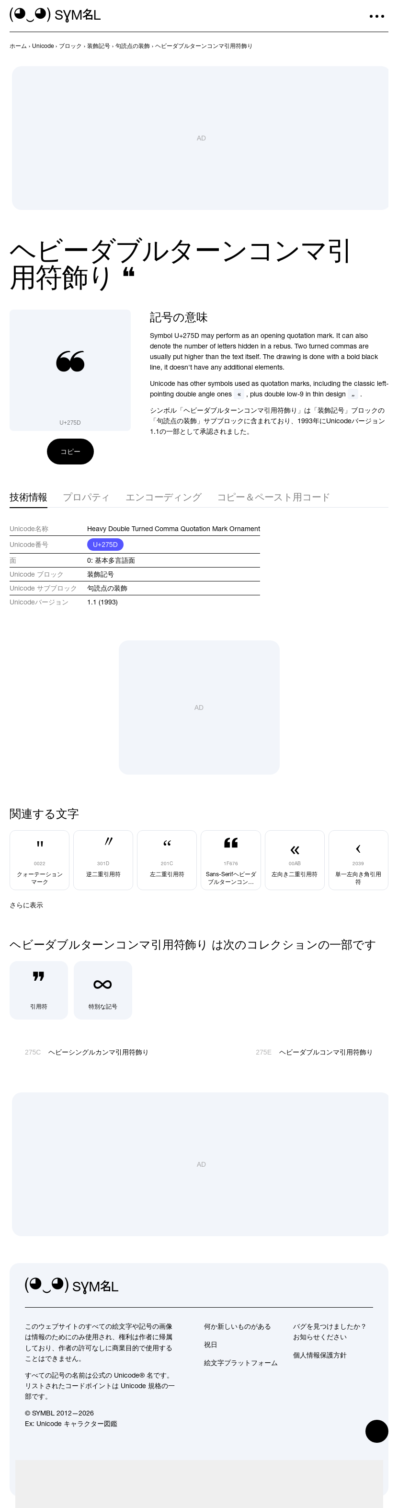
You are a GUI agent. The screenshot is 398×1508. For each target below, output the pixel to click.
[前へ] (365, 46)
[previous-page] (18, 46)
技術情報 (28, 496)
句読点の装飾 (107, 588)
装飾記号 (100, 574)
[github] (344, 1286)
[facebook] (365, 1286)
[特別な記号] (103, 990)
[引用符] (39, 990)
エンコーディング (163, 496)
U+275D (105, 544)
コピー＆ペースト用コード (274, 496)
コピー (70, 451)
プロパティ (86, 496)
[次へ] (382, 46)
